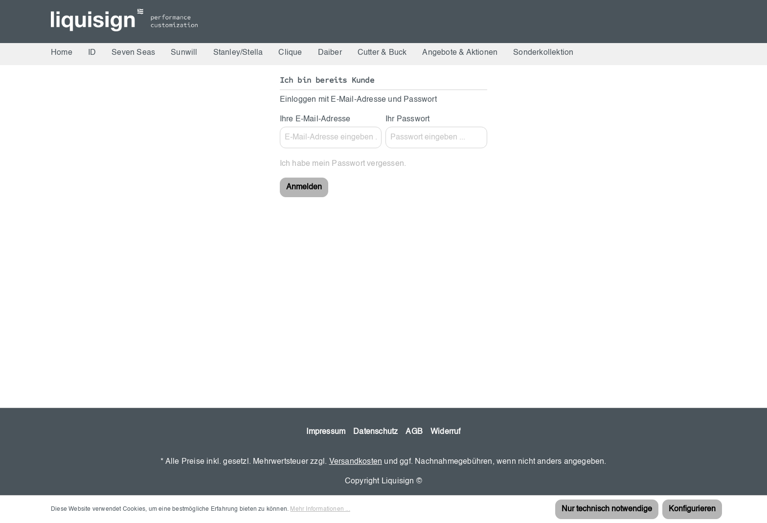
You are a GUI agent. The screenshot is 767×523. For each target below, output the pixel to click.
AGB (414, 432)
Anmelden (304, 187)
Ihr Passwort (407, 119)
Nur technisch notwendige (607, 509)
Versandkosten (356, 462)
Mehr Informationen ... (320, 509)
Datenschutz (375, 432)
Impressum (325, 432)
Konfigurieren (692, 509)
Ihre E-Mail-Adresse (315, 119)
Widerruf (445, 432)
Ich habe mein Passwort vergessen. (343, 164)
